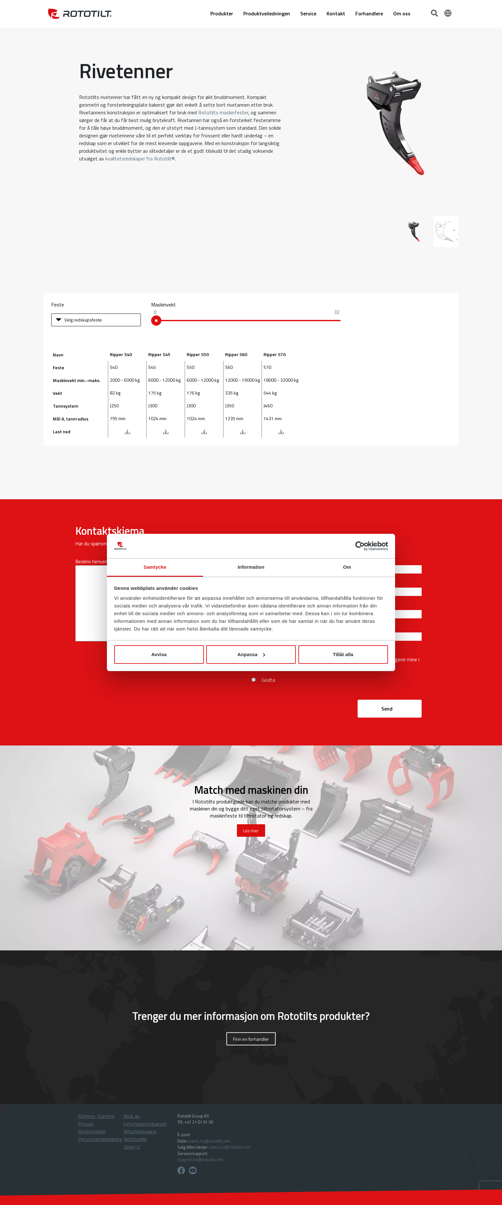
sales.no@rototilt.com (229, 1147)
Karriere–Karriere (96, 1116)
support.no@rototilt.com (200, 1159)
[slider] (156, 320)
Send (387, 708)
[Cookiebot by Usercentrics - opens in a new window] (360, 546)
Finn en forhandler (251, 1038)
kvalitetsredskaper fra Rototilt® (140, 158)
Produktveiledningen (266, 14)
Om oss (401, 14)
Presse (85, 1124)
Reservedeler (92, 1131)
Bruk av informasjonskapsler (145, 1120)
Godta (268, 680)
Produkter (221, 14)
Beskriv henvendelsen (98, 561)
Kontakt (336, 14)
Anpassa (251, 654)
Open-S (132, 1147)
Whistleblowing (140, 1131)
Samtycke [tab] (155, 567)
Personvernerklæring (100, 1139)
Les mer (251, 830)
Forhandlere (369, 14)
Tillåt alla (343, 654)
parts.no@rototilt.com (209, 1141)
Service (308, 14)
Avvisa (159, 654)
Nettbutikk (135, 1139)
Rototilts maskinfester (223, 112)
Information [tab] (251, 567)
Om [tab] (347, 567)
